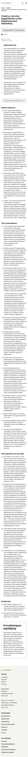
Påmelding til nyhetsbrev (7, 752)
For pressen (4, 729)
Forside (3, 7)
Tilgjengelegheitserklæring (8, 744)
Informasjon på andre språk (8, 749)
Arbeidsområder (5, 718)
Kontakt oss (4, 727)
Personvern (4, 741)
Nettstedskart (4, 746)
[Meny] (26, 3)
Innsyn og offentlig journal (8, 724)
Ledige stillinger (5, 721)
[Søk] (22, 3)
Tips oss (3, 732)
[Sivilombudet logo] (6, 3)
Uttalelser (8, 7)
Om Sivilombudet (5, 716)
